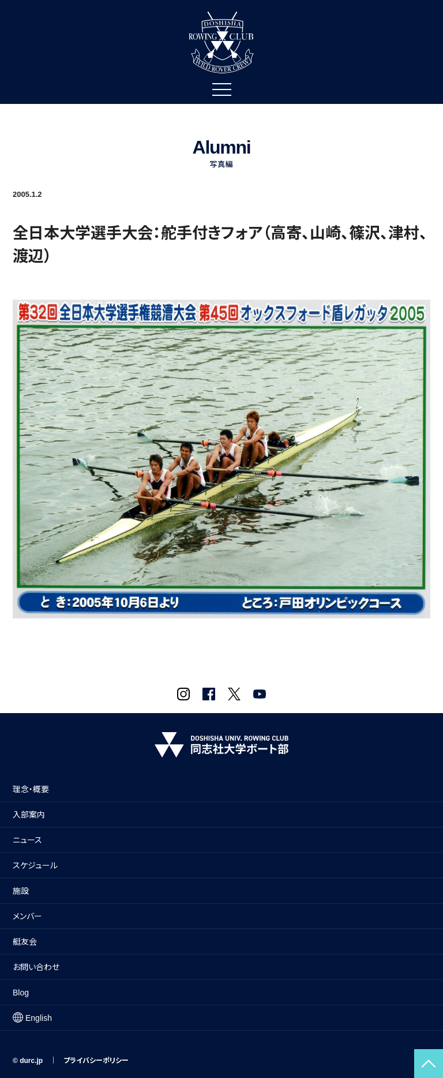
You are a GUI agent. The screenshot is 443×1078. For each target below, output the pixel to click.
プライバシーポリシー (96, 1061)
